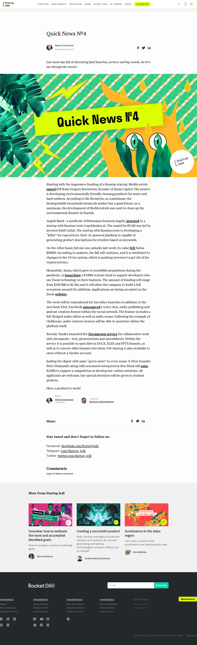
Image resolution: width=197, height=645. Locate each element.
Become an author (41, 608)
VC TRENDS (116, 4)
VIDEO (128, 4)
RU (191, 4)
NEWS (88, 4)
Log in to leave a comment (59, 473)
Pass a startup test (8, 608)
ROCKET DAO (101, 4)
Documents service (102, 334)
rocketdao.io (7, 599)
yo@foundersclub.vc (75, 611)
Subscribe (161, 585)
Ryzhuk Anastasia (64, 45)
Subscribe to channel (75, 608)
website (61, 294)
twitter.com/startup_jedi (75, 456)
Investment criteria (141, 604)
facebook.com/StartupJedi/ (80, 446)
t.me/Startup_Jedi (73, 451)
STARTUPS (43, 4)
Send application (140, 608)
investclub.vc (107, 599)
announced (91, 307)
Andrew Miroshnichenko (97, 558)
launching (73, 275)
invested (132, 221)
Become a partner (107, 608)
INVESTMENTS (59, 4)
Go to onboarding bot (75, 604)
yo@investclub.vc (107, 611)
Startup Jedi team (40, 604)
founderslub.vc (75, 599)
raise (144, 366)
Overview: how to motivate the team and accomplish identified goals (48, 535)
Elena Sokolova (45, 556)
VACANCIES (142, 4)
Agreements (192, 635)
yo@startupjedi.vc (40, 611)
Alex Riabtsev (140, 552)
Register (3, 604)
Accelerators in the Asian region (143, 533)
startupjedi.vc (40, 599)
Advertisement (188, 599)
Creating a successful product (98, 531)
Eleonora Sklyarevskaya (101, 401)
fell (132, 248)
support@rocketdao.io (9, 611)
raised (51, 189)
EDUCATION (75, 4)
